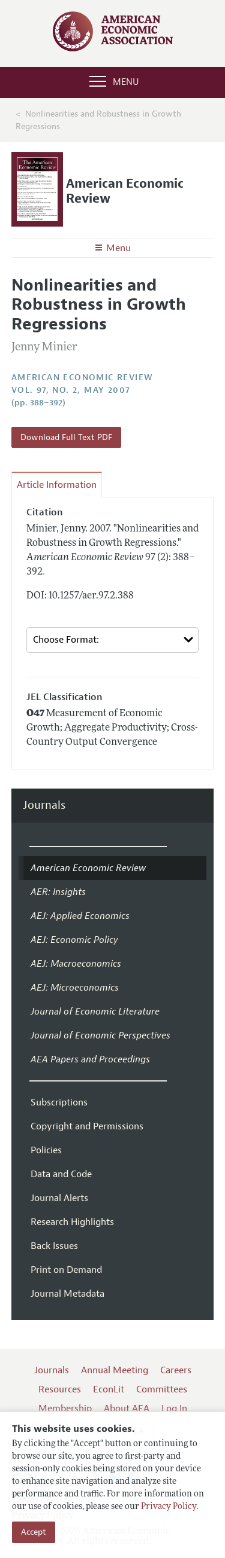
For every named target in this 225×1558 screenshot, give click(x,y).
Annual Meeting (114, 1370)
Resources (59, 1389)
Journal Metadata (67, 1294)
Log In (174, 1409)
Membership (65, 1409)
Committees (161, 1389)
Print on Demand (66, 1270)
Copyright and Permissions (87, 1126)
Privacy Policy (168, 1506)
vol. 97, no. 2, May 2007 (71, 390)
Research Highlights (72, 1222)
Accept (33, 1532)
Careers (175, 1370)
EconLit (108, 1389)
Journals (44, 805)
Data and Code (61, 1174)
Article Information (57, 485)
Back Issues (54, 1246)
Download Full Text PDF (66, 437)
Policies (46, 1150)
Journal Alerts (59, 1198)
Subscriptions (59, 1102)
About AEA (126, 1409)
